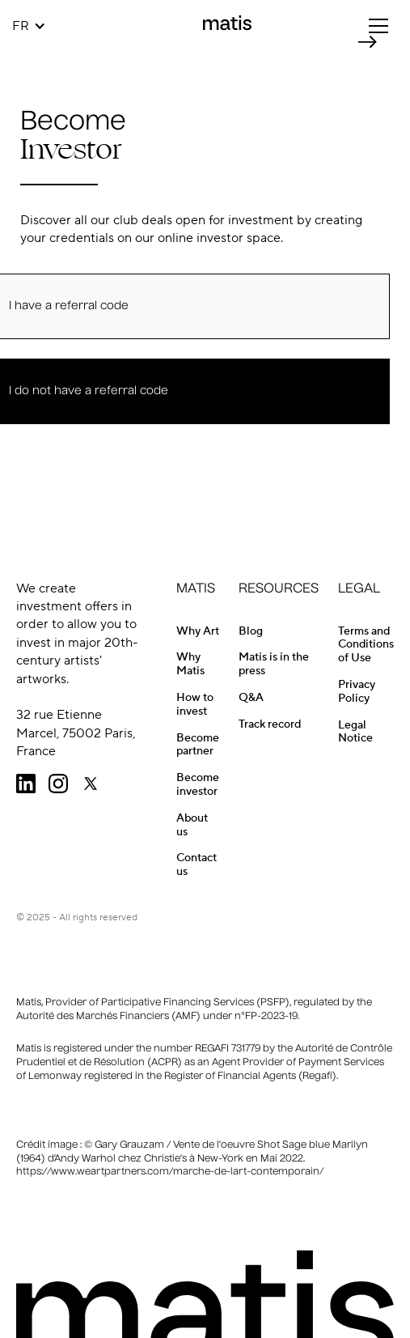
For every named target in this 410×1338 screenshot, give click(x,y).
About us (192, 825)
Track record (270, 724)
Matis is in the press (274, 664)
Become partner (197, 745)
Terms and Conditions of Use (366, 645)
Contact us (196, 865)
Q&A (251, 697)
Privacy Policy (356, 691)
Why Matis (190, 664)
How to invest (194, 704)
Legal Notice (355, 732)
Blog (251, 631)
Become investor (197, 785)
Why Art (197, 631)
